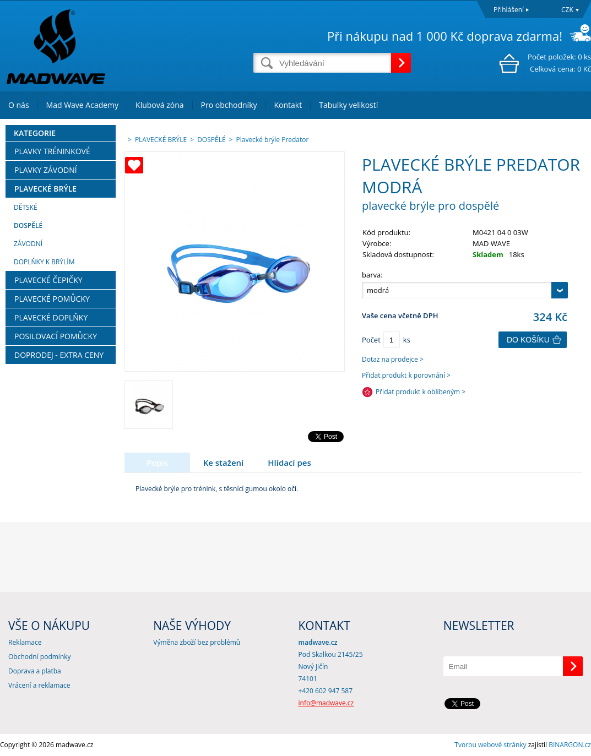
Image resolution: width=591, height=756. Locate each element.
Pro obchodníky (229, 105)
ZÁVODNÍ (28, 243)
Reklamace (24, 642)
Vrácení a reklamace (39, 685)
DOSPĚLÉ (28, 225)
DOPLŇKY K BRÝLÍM (44, 261)
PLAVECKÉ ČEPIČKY (48, 280)
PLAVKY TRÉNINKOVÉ (52, 151)
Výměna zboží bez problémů (196, 642)
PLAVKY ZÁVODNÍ (45, 170)
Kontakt (288, 105)
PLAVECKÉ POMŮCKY (52, 298)
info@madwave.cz (326, 703)
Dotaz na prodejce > (393, 359)
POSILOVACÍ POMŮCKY (55, 336)
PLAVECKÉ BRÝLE (45, 188)
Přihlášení (509, 9)
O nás (18, 105)
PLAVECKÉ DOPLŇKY (51, 317)
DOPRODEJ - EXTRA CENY (59, 355)
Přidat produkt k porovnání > (406, 375)
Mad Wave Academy (82, 105)
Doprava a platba (34, 671)
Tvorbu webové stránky (490, 744)
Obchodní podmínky (39, 656)
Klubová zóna (159, 105)
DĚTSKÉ (25, 207)
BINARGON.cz (570, 744)
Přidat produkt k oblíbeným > (420, 391)
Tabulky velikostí (348, 105)
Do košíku (528, 339)
